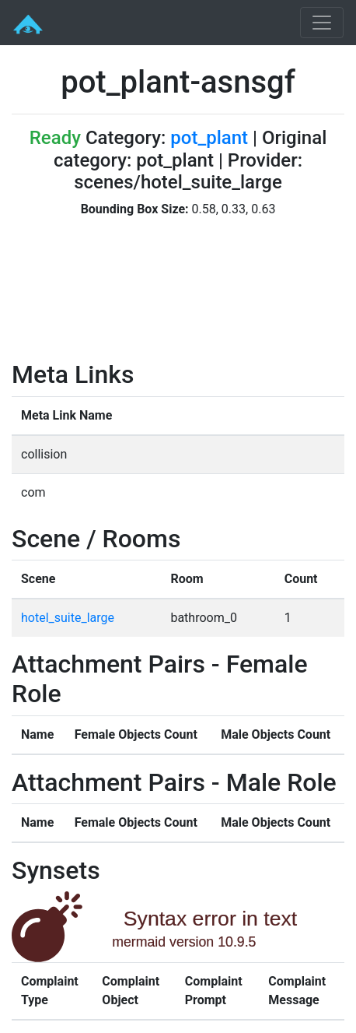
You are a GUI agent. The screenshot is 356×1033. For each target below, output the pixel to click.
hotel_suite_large (67, 617)
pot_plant (209, 138)
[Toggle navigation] (322, 22)
